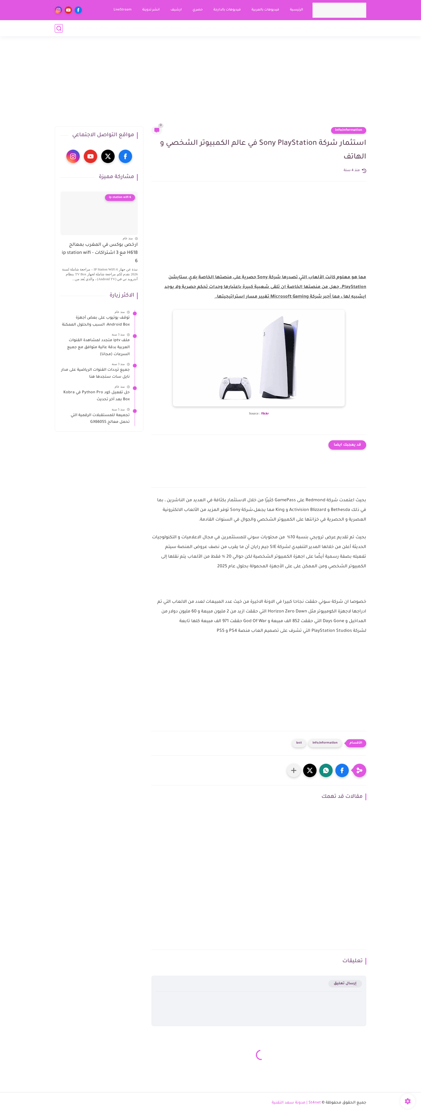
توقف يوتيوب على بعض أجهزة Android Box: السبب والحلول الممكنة (96, 321)
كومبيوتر (193, 28)
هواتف (211, 28)
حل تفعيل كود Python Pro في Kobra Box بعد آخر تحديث (96, 396)
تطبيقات (140, 28)
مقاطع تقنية (80, 28)
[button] (342, 770)
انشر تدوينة (151, 10)
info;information (348, 130)
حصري (198, 10)
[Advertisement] (210, 84)
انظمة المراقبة (167, 28)
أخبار (362, 28)
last (299, 743)
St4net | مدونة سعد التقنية (296, 1103)
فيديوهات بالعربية (265, 10)
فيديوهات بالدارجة (227, 10)
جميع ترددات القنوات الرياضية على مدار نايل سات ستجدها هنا (95, 373)
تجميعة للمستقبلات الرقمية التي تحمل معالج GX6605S (100, 419)
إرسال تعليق (345, 984)
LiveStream (123, 10)
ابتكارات (120, 28)
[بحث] (59, 28)
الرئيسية (296, 10)
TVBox (228, 28)
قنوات (295, 28)
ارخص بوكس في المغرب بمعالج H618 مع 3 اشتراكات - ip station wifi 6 (100, 253)
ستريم (279, 28)
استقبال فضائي (338, 28)
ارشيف (176, 10)
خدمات (102, 28)
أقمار (264, 28)
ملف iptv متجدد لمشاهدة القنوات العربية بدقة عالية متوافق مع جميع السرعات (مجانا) (98, 347)
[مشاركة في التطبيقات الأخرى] (293, 770)
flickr (265, 414)
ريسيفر (312, 28)
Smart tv (246, 28)
